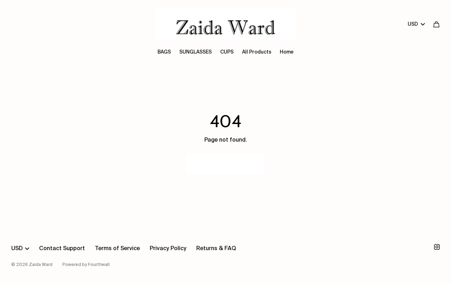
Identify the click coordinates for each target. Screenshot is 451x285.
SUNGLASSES (195, 52)
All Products (256, 52)
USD (416, 24)
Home (287, 52)
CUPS (227, 52)
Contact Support (62, 249)
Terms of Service (117, 249)
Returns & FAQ (216, 249)
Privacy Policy (168, 249)
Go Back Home (225, 164)
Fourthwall (99, 265)
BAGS (164, 52)
